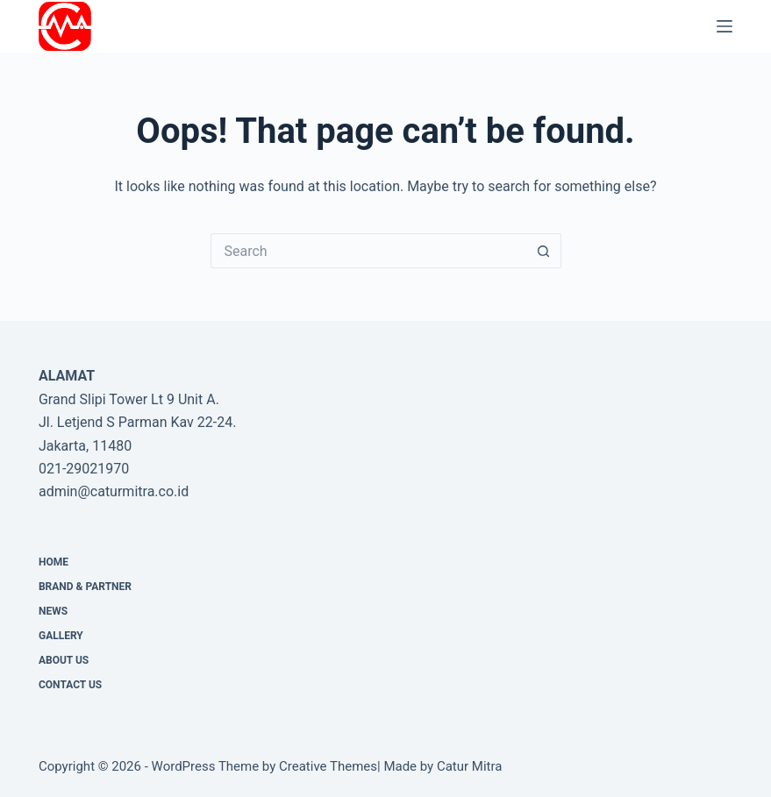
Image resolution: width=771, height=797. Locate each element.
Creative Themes (328, 766)
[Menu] (724, 26)
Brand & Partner (85, 586)
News (53, 611)
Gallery (61, 636)
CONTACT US (70, 685)
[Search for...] (368, 250)
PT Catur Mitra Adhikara (197, 25)
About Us (64, 660)
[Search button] (543, 250)
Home (53, 562)
